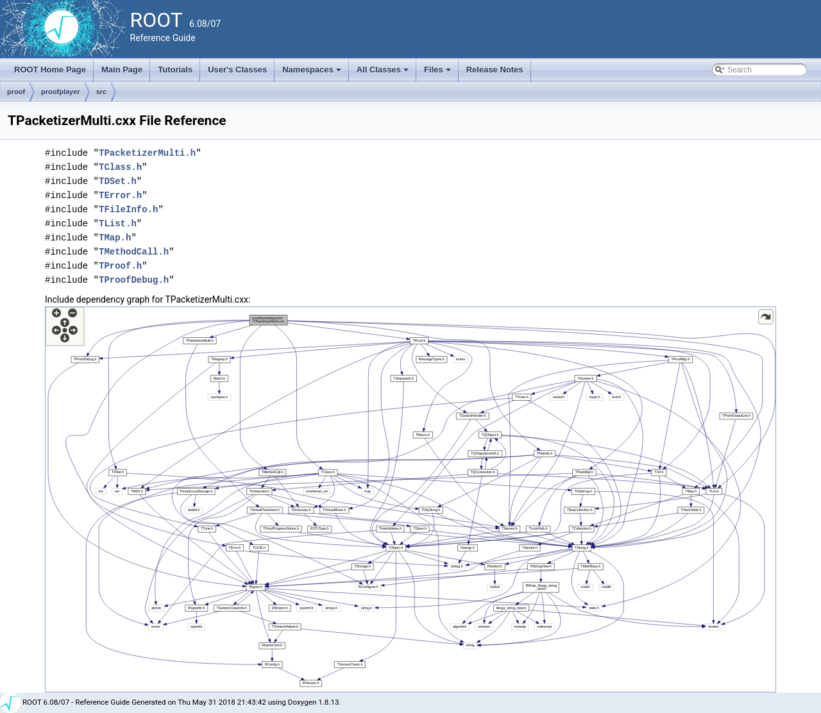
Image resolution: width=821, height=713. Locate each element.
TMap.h (115, 237)
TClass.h (120, 167)
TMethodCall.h (134, 252)
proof (16, 92)
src (101, 92)
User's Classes (237, 69)
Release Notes (494, 69)
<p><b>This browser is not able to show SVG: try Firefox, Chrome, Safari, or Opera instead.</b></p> (410, 499)
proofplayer (60, 92)
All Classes (384, 73)
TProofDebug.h (134, 280)
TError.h (120, 195)
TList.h (118, 223)
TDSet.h (118, 181)
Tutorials (175, 69)
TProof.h (120, 266)
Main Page (121, 69)
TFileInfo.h (128, 209)
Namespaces (312, 73)
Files (438, 73)
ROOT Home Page (50, 69)
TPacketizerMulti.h (147, 153)
